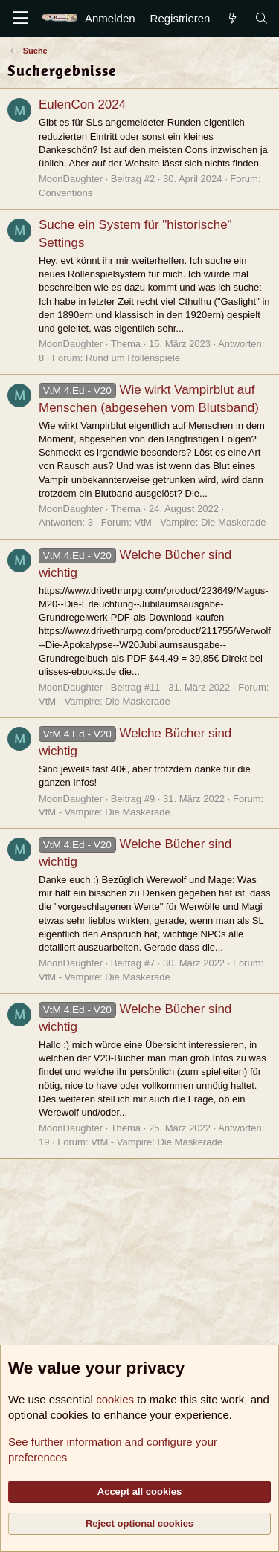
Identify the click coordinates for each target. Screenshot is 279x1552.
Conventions (65, 192)
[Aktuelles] (231, 18)
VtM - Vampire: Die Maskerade (200, 522)
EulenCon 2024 (82, 104)
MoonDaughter (71, 178)
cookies (115, 1399)
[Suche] (261, 18)
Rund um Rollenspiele (133, 357)
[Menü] (20, 18)
